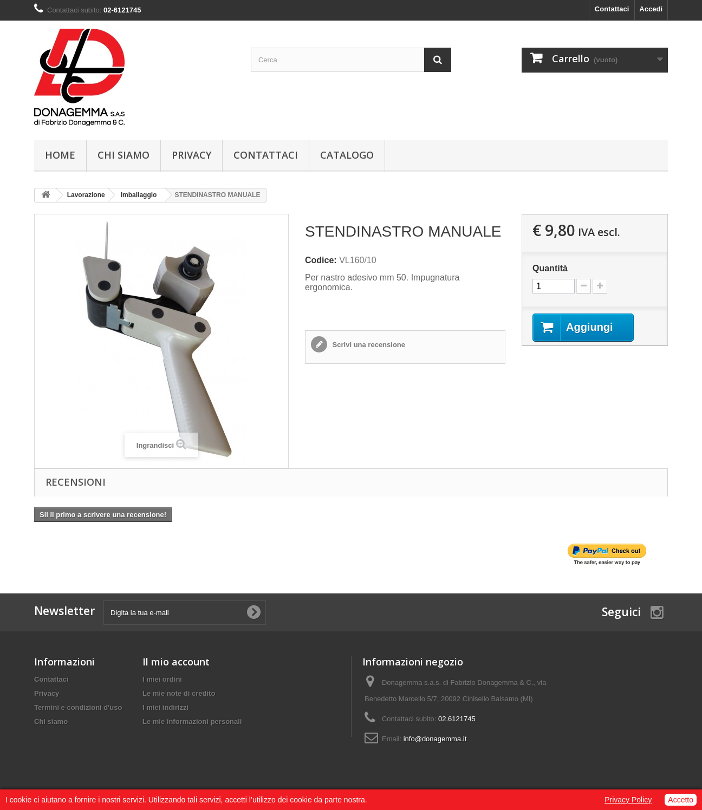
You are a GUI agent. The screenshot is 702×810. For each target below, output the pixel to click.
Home (60, 154)
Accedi (650, 9)
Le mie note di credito (178, 693)
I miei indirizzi (165, 707)
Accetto (680, 799)
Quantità (550, 268)
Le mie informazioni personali (192, 721)
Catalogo (347, 154)
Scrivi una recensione (367, 345)
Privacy (191, 154)
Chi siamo (124, 154)
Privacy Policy (628, 799)
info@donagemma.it (435, 739)
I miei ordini (162, 679)
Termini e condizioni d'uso (78, 707)
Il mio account (176, 661)
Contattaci (612, 9)
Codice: (321, 260)
